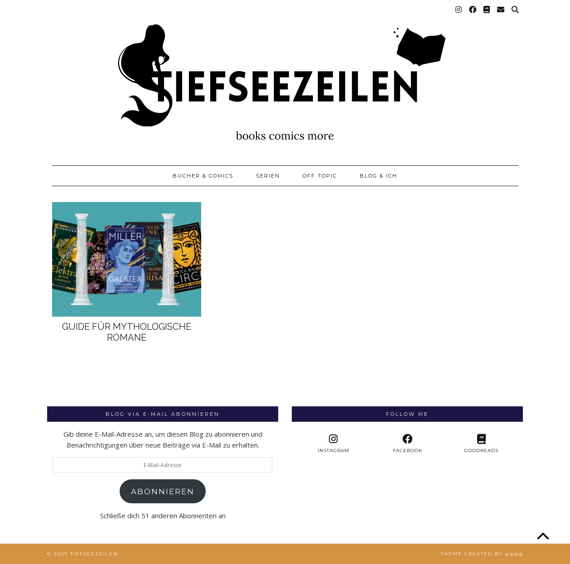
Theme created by (482, 554)
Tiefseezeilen (94, 554)
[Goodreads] (487, 10)
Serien (268, 176)
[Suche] (516, 10)
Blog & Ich (378, 176)
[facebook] (407, 443)
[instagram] (333, 443)
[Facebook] (473, 10)
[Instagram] (459, 10)
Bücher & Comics (203, 176)
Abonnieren (162, 491)
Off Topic (320, 176)
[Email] (501, 10)
